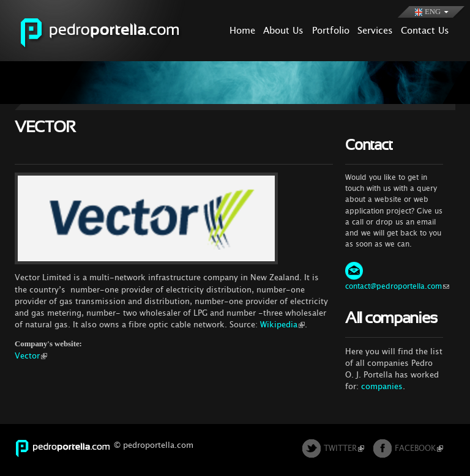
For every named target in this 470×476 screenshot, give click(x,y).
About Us (283, 30)
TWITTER (344, 448)
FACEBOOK (419, 448)
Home (242, 30)
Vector (31, 355)
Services (375, 30)
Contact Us (425, 30)
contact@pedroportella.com (397, 286)
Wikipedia (282, 324)
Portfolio (330, 30)
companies (382, 386)
